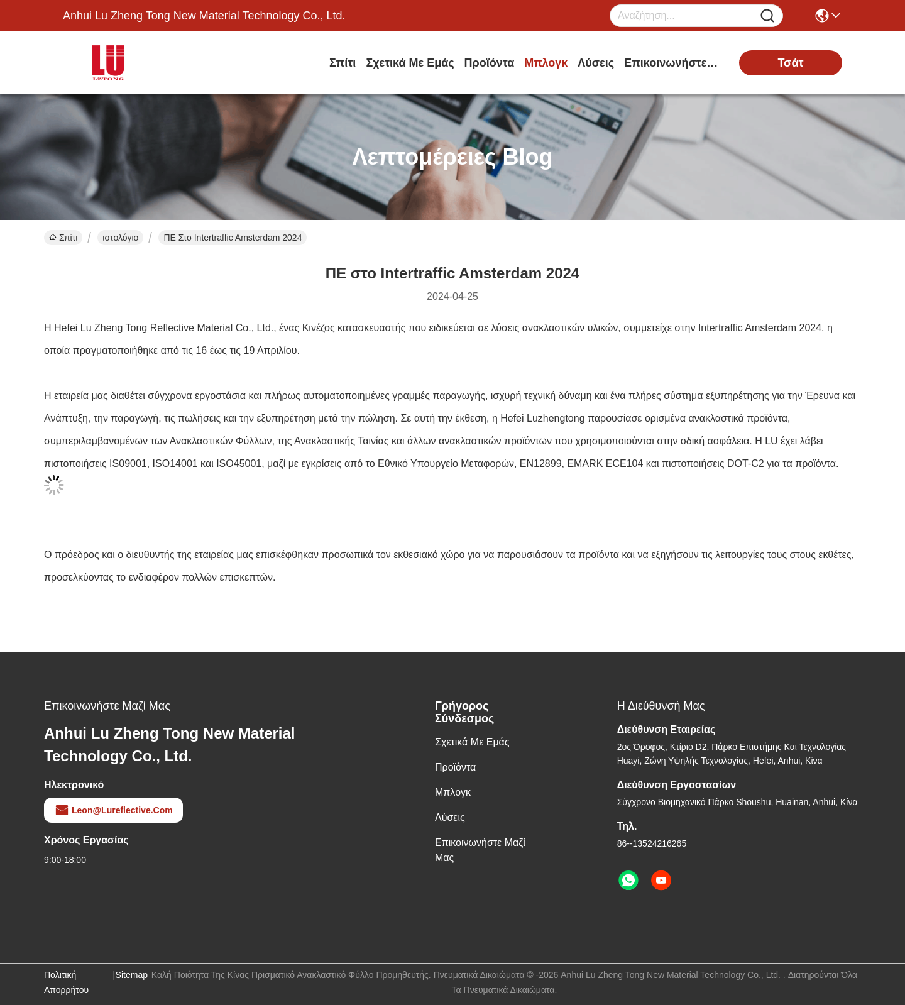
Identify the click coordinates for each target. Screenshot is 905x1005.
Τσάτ (790, 63)
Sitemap (132, 975)
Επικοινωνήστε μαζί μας (671, 63)
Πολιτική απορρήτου (66, 982)
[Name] (767, 16)
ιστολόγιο (120, 238)
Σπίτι (342, 63)
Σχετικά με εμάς (410, 63)
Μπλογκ (546, 63)
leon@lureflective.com (113, 810)
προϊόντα (489, 63)
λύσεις (596, 63)
